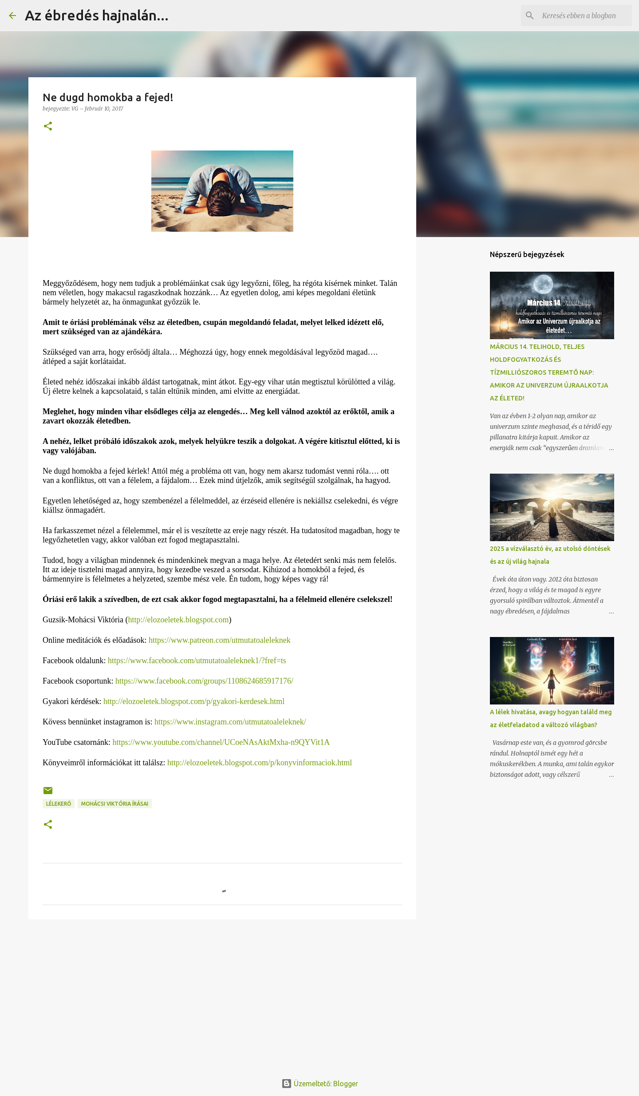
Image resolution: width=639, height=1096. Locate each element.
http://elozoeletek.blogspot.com (178, 619)
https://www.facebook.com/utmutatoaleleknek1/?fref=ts (197, 660)
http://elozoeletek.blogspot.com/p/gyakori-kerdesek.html (193, 701)
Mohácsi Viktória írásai (114, 804)
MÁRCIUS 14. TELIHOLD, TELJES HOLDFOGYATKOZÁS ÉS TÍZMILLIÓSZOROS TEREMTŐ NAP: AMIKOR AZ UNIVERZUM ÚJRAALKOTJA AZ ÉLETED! (549, 372)
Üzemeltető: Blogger (319, 1084)
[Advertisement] (222, 995)
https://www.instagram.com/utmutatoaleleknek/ (230, 721)
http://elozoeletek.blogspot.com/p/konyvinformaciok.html (259, 762)
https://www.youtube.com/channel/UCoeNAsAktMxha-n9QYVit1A (221, 742)
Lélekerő (58, 804)
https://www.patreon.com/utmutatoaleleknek (220, 640)
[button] (48, 127)
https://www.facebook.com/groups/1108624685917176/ (204, 681)
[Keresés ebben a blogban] (585, 15)
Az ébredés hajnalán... (97, 15)
